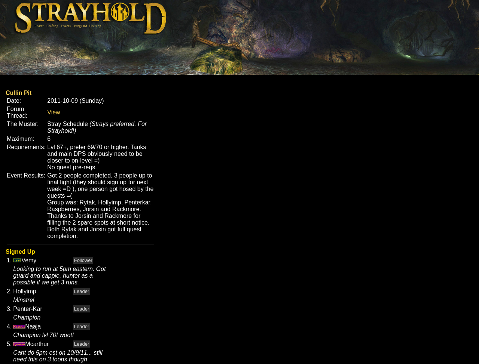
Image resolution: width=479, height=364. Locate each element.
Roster (38, 26)
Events (65, 26)
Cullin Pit (18, 93)
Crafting (52, 26)
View (53, 112)
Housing (95, 26)
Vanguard (80, 26)
